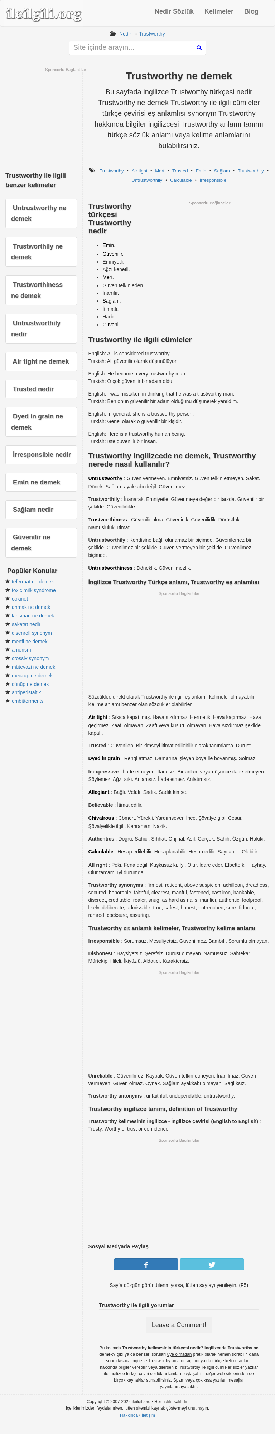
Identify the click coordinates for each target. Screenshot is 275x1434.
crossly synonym (30, 658)
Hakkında (129, 1415)
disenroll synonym (32, 633)
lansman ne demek (33, 616)
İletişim (148, 1415)
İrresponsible (213, 180)
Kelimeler (218, 11)
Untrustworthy (105, 478)
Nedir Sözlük (174, 11)
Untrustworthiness (110, 568)
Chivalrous (101, 818)
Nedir (125, 34)
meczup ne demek (32, 675)
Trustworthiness (107, 519)
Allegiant (98, 792)
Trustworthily (251, 171)
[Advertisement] (209, 256)
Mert (159, 171)
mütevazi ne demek (33, 667)
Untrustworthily (146, 180)
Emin (201, 171)
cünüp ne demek (30, 684)
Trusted (180, 171)
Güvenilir (112, 254)
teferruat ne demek (33, 582)
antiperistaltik (26, 692)
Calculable (181, 180)
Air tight (139, 171)
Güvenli (110, 324)
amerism (21, 650)
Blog (251, 11)
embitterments (28, 701)
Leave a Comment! (179, 1325)
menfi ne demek (30, 641)
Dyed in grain (104, 758)
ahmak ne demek (31, 607)
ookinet (20, 599)
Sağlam (222, 171)
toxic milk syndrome (34, 590)
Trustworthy (152, 34)
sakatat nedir (26, 624)
